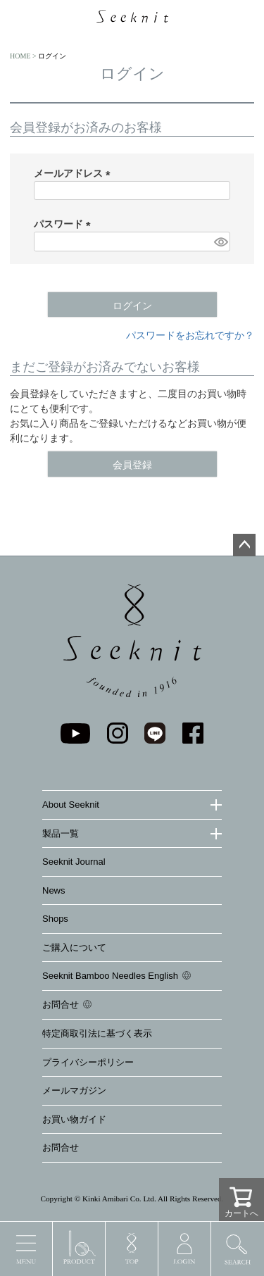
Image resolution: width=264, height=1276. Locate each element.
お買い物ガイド (74, 1119)
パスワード (65, 224)
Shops (55, 918)
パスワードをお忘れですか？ (190, 335)
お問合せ (60, 1004)
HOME (20, 56)
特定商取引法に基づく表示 (97, 1033)
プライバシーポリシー (88, 1062)
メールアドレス (74, 173)
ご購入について (74, 947)
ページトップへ (244, 545)
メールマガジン (74, 1090)
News (53, 890)
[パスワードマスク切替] (220, 241)
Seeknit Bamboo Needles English (110, 975)
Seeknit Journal (74, 861)
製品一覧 (60, 833)
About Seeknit (70, 804)
